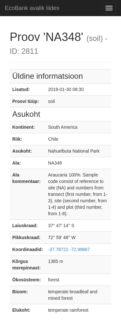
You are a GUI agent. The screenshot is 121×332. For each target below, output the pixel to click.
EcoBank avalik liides (32, 8)
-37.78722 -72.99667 (69, 249)
